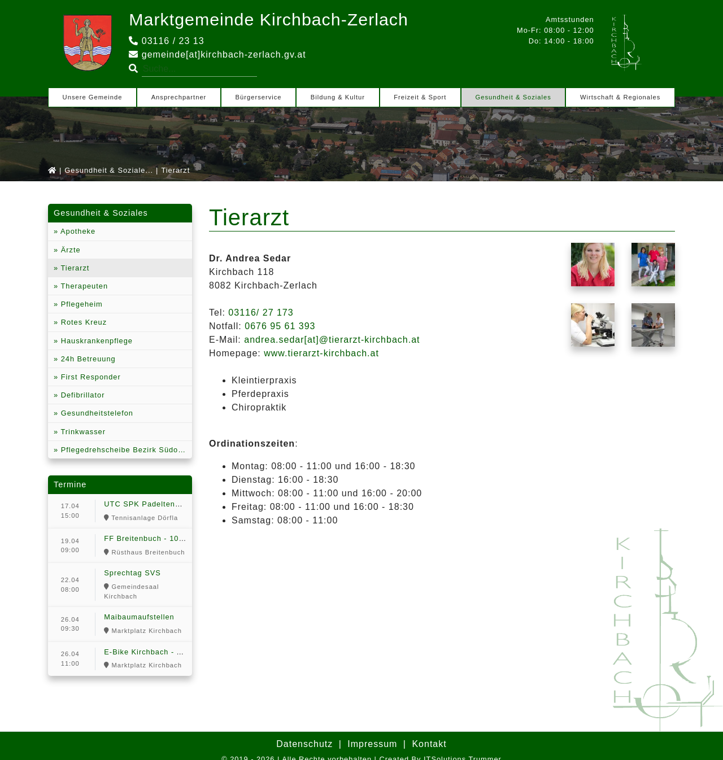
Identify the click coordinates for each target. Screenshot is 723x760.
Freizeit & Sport (420, 97)
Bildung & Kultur (338, 97)
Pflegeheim (80, 304)
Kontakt (429, 744)
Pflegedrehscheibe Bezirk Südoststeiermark (125, 449)
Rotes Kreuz (82, 322)
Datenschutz (304, 744)
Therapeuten (83, 286)
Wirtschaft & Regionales (620, 97)
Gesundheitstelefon (95, 413)
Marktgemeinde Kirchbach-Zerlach (276, 19)
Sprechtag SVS (132, 573)
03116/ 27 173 (260, 312)
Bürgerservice (259, 97)
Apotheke (76, 231)
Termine (70, 484)
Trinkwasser (82, 431)
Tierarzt (73, 268)
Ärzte (69, 250)
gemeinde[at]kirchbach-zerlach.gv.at (217, 54)
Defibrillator (81, 395)
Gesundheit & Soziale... (108, 170)
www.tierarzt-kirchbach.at (321, 353)
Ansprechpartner (179, 97)
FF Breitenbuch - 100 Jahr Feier (164, 538)
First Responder (89, 377)
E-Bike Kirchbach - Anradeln (157, 652)
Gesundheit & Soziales (513, 97)
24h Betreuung (87, 359)
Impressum (372, 744)
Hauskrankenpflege (95, 341)
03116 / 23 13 (166, 41)
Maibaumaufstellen (139, 617)
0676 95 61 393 (280, 326)
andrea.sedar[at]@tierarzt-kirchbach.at (332, 339)
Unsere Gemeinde (93, 97)
